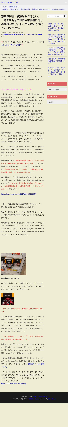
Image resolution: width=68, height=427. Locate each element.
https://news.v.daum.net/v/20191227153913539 (18, 194)
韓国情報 (40, 34)
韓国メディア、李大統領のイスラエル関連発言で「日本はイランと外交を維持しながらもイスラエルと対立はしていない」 (56, 39)
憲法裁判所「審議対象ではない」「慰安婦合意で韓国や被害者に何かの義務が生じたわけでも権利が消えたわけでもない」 (34, 9)
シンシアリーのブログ (9, 2)
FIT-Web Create (33, 399)
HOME (4, 7)
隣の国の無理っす (18, 34)
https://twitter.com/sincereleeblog (13, 384)
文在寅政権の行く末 (14, 7)
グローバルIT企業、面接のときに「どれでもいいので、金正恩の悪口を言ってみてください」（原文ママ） (56, 72)
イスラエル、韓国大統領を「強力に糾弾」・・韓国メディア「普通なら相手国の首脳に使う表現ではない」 (56, 51)
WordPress (52, 399)
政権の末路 (14, 309)
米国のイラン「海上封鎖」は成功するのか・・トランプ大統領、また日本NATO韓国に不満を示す (56, 27)
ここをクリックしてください (11, 45)
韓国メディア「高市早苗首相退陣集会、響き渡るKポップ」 (56, 61)
